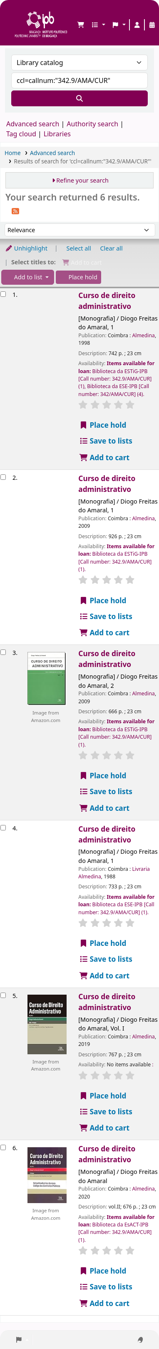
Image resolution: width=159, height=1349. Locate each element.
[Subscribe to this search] (15, 210)
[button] (81, 25)
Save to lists (105, 441)
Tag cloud (21, 133)
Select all (79, 248)
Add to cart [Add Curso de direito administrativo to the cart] (104, 457)
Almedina (143, 335)
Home (13, 153)
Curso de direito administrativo (106, 301)
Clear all (111, 248)
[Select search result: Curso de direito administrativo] (3, 294)
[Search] (79, 98)
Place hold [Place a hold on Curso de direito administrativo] (102, 425)
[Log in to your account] (137, 25)
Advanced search (32, 123)
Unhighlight (26, 248)
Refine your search (82, 180)
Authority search (92, 123)
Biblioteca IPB (17, 13)
